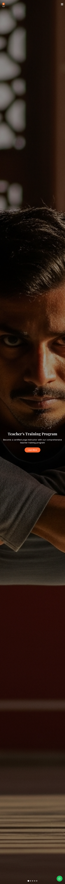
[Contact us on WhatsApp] (59, 879)
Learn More (32, 450)
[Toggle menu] (62, 4)
